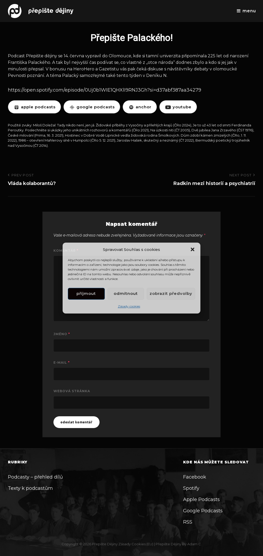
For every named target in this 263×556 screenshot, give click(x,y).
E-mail (61, 362)
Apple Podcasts (201, 499)
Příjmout (86, 293)
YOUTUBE (178, 107)
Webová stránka (71, 391)
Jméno (61, 334)
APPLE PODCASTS (34, 106)
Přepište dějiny (105, 544)
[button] (192, 249)
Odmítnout (126, 293)
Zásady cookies (129, 306)
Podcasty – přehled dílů (35, 477)
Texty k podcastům (30, 488)
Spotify (191, 488)
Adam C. (194, 544)
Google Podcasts (203, 511)
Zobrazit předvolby (171, 293)
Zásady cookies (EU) (135, 544)
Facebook (194, 477)
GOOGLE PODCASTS (92, 106)
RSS (187, 522)
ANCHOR (139, 106)
